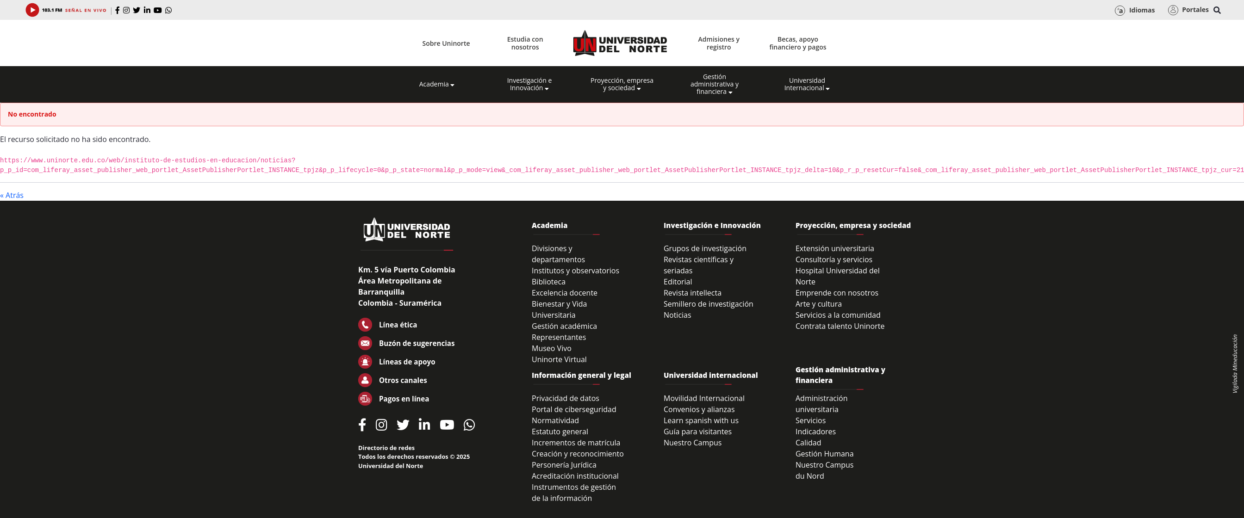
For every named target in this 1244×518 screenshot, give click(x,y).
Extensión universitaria (835, 248)
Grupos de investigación (705, 248)
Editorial (678, 282)
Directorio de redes (386, 448)
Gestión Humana (825, 454)
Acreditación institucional (575, 476)
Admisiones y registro (719, 43)
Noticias (677, 315)
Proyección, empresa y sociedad (622, 84)
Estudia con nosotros (525, 43)
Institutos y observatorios (575, 270)
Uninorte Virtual (559, 359)
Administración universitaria (822, 403)
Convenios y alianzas (699, 409)
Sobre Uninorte (446, 43)
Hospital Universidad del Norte (838, 276)
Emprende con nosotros (837, 293)
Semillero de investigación (708, 304)
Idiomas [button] (1135, 11)
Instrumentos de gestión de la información (574, 492)
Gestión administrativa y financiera (714, 84)
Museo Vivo (552, 348)
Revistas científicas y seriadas (699, 265)
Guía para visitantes (698, 431)
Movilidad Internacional (704, 398)
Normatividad (555, 420)
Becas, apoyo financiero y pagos (797, 43)
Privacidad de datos (565, 398)
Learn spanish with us (701, 420)
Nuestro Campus (693, 443)
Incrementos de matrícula (576, 443)
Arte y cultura (819, 304)
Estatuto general (560, 431)
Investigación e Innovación (529, 84)
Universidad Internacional (807, 84)
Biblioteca (549, 282)
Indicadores (816, 431)
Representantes (559, 337)
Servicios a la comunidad (838, 315)
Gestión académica (564, 326)
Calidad (808, 443)
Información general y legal (581, 375)
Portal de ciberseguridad (574, 409)
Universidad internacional (711, 375)
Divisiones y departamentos (558, 254)
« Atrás (12, 195)
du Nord (810, 476)
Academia (437, 84)
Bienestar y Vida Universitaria (559, 309)
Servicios (811, 420)
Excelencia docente (564, 293)
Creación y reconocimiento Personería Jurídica (578, 459)
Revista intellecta (693, 293)
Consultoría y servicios (834, 259)
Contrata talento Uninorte (840, 326)
